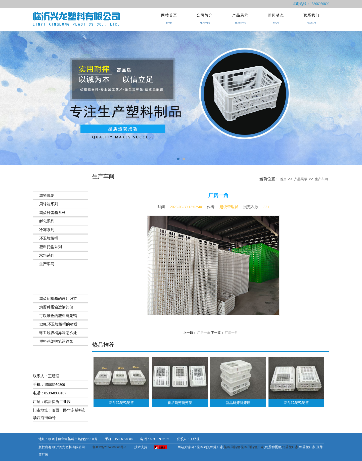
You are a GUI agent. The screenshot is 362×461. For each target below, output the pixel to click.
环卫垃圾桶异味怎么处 (58, 333)
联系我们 (311, 22)
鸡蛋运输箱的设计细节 (58, 299)
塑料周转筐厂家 (252, 447)
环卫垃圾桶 (48, 238)
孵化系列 (46, 221)
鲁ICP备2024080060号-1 (109, 447)
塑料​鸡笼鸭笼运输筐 (56, 341)
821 (266, 207)
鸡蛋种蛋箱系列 (52, 213)
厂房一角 (203, 333)
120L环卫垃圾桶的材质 (58, 324)
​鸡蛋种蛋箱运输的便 (56, 307)
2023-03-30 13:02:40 (186, 207)
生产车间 (46, 264)
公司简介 (205, 22)
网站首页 (169, 22)
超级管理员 (228, 207)
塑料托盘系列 (50, 247)
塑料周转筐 (232, 447)
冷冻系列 (46, 230)
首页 (283, 179)
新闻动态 (276, 22)
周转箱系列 (48, 204)
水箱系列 (46, 255)
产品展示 (240, 22)
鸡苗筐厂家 (290, 447)
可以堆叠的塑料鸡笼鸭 (58, 316)
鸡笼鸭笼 (46, 196)
